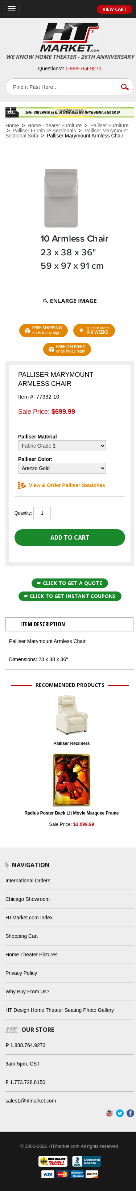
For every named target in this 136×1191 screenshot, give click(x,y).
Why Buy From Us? (27, 991)
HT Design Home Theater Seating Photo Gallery (59, 1010)
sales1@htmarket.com (30, 1101)
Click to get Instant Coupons (70, 596)
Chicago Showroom (27, 899)
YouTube (109, 1113)
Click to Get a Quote (69, 583)
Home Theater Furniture (55, 125)
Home (12, 125)
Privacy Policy (21, 973)
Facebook (130, 1113)
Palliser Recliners (71, 743)
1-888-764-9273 (83, 68)
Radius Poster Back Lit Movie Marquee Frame (71, 813)
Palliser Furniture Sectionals (44, 130)
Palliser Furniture (109, 125)
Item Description (42, 624)
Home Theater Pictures (31, 954)
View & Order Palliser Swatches (61, 485)
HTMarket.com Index (29, 917)
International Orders (27, 880)
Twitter (120, 1113)
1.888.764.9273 (27, 1045)
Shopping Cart (21, 936)
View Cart (115, 9)
